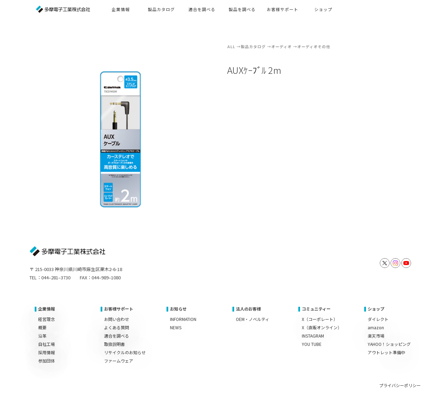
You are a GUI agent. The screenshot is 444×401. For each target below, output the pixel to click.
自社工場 (46, 344)
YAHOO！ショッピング (389, 344)
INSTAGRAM (313, 336)
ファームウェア (118, 361)
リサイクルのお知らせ (125, 352)
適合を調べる (116, 336)
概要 (42, 327)
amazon (376, 327)
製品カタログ (253, 46)
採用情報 (46, 352)
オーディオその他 (313, 46)
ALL (231, 46)
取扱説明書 (114, 344)
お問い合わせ (116, 319)
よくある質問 (116, 327)
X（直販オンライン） (322, 327)
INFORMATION (183, 319)
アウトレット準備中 (386, 352)
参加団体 (46, 361)
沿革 (42, 336)
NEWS (175, 327)
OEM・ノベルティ (252, 319)
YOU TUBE (312, 344)
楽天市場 (376, 336)
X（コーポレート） (320, 319)
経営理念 (46, 319)
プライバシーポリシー (400, 385)
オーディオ (281, 46)
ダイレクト (378, 319)
